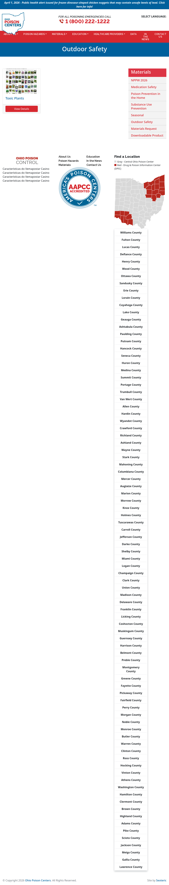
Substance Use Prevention (141, 106)
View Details (21, 109)
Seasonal (137, 115)
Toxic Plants (14, 98)
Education (79, 34)
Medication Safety (143, 87)
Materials (58, 34)
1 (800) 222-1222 (87, 21)
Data (133, 34)
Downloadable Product (147, 135)
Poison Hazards (34, 34)
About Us (64, 156)
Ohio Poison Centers (38, 880)
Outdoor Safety (142, 122)
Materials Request (144, 129)
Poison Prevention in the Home (145, 96)
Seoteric (161, 880)
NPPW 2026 (139, 80)
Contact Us (160, 35)
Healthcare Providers (108, 34)
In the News (145, 37)
